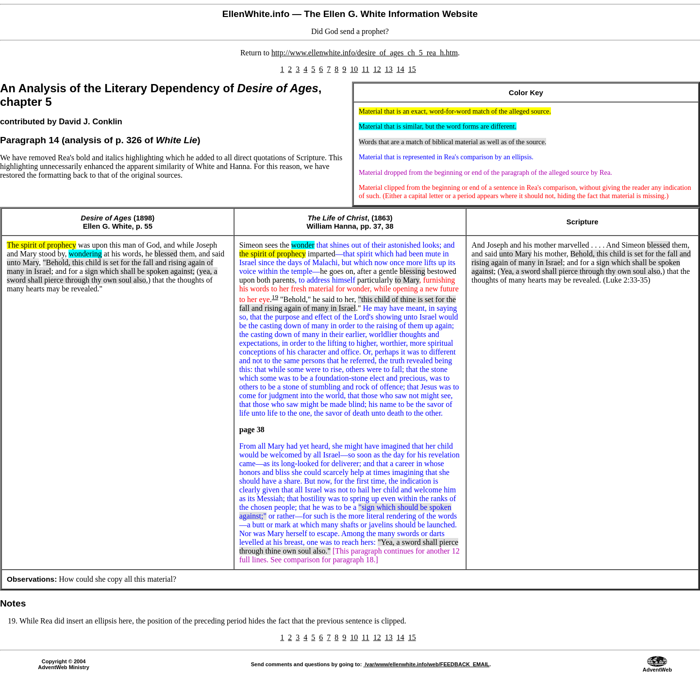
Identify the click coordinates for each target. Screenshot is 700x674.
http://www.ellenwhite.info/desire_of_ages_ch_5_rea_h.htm (364, 53)
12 (377, 69)
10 (354, 69)
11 (365, 69)
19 (275, 297)
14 (400, 69)
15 (412, 69)
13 (389, 69)
